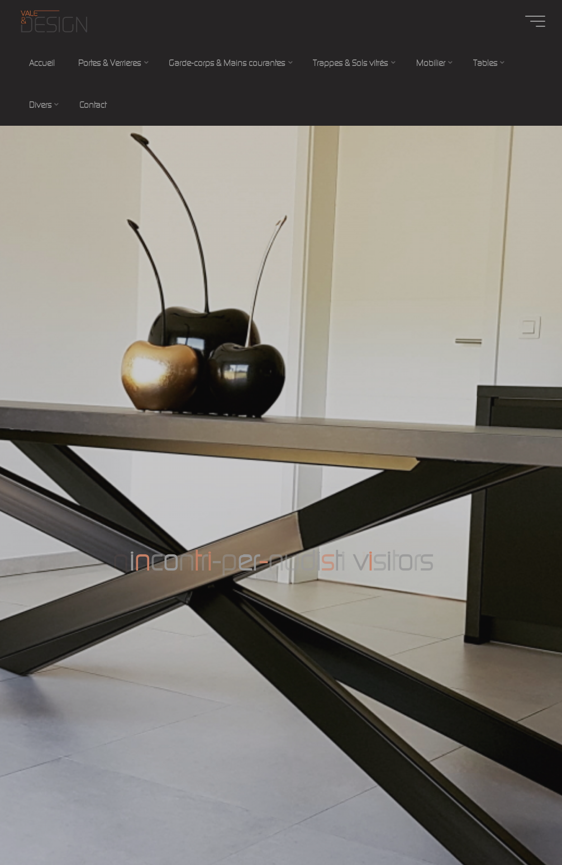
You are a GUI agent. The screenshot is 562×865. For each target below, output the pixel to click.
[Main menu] (535, 21)
